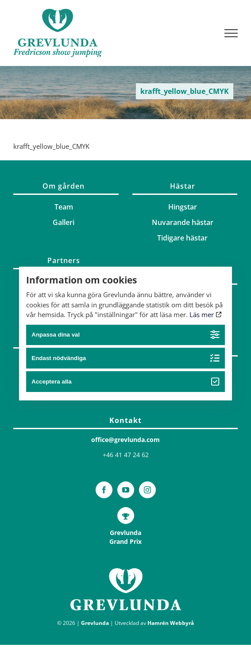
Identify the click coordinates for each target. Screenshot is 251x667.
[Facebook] (104, 489)
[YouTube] (125, 489)
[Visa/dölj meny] (231, 33)
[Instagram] (147, 489)
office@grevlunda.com (125, 439)
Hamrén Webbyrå (170, 623)
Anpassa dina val (125, 335)
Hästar (182, 186)
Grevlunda (95, 623)
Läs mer (205, 314)
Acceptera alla (125, 381)
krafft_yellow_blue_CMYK (51, 146)
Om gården (63, 186)
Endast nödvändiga (125, 358)
